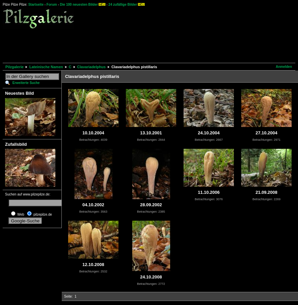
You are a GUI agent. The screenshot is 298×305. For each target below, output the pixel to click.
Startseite (36, 4)
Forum (52, 4)
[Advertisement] (125, 45)
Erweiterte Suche (26, 83)
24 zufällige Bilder (122, 4)
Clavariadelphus (91, 67)
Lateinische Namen (46, 67)
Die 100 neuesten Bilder (79, 4)
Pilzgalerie (14, 67)
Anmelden (284, 67)
